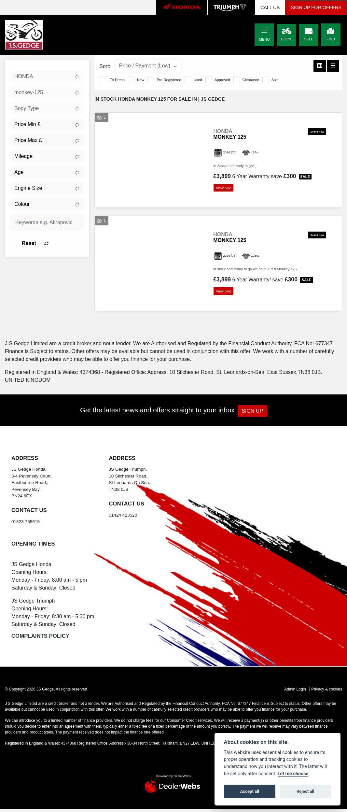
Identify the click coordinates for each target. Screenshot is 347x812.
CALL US (270, 7)
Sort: (104, 66)
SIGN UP (255, 414)
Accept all (249, 791)
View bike (225, 189)
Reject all (305, 791)
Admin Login (295, 692)
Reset (57, 243)
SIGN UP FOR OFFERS (316, 7)
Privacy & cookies (326, 692)
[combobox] (47, 76)
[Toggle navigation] (264, 31)
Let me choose (293, 773)
